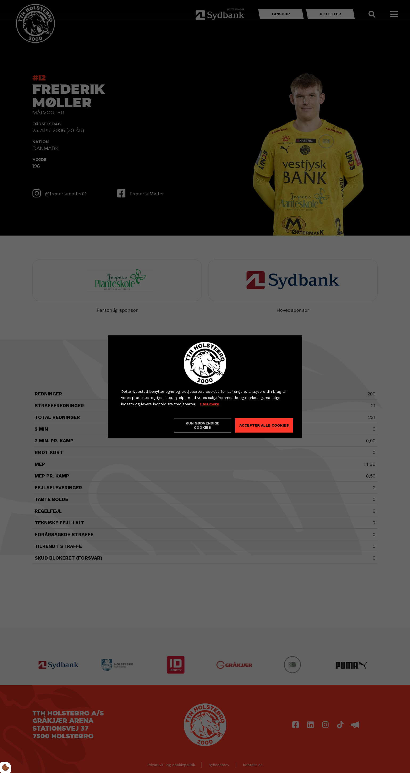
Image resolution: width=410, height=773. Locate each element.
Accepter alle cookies (264, 425)
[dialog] (205, 386)
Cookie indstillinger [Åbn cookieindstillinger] (140, 425)
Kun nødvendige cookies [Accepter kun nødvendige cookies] (202, 425)
